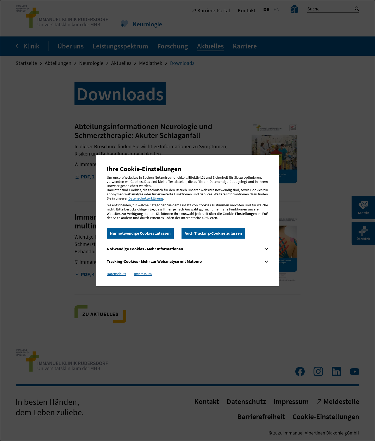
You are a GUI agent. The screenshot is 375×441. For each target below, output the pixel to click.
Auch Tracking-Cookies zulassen (213, 233)
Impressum (143, 274)
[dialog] (187, 220)
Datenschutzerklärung (145, 198)
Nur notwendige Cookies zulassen (140, 233)
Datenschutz (116, 274)
